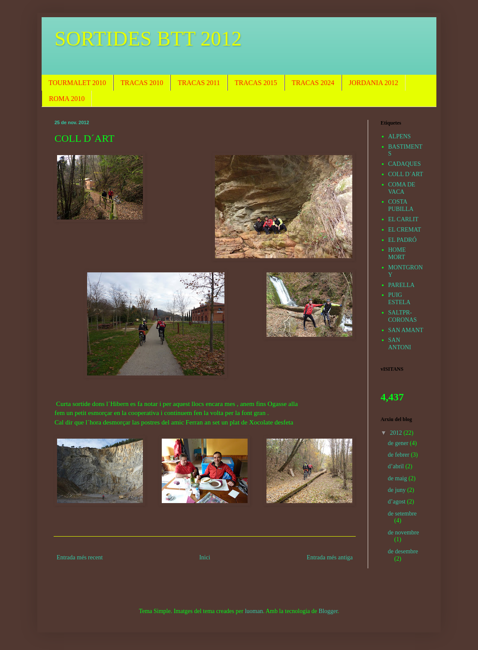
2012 (397, 433)
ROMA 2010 (67, 98)
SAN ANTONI (399, 344)
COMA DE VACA (401, 188)
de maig (398, 478)
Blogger (328, 611)
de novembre (403, 532)
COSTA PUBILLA (401, 205)
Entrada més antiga (330, 557)
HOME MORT (397, 253)
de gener (399, 443)
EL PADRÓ (402, 240)
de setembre (402, 513)
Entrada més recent (80, 557)
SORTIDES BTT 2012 (148, 38)
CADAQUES (404, 164)
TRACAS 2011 (199, 82)
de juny (397, 490)
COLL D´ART (405, 174)
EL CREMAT (404, 229)
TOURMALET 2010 (77, 82)
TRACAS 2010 (142, 82)
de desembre (403, 551)
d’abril (396, 466)
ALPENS (399, 136)
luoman (254, 611)
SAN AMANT (406, 330)
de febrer (399, 455)
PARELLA (401, 285)
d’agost (397, 501)
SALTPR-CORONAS (402, 316)
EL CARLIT (403, 219)
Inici (204, 557)
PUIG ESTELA (399, 298)
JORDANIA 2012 (373, 82)
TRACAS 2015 (256, 82)
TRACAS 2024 (313, 82)
